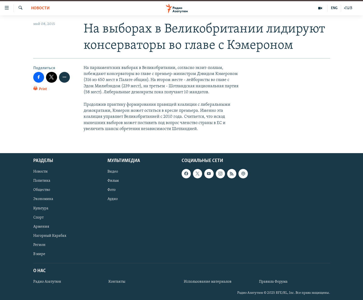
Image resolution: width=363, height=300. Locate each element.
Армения (41, 227)
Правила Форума (273, 282)
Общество (41, 190)
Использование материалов (207, 282)
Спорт (38, 217)
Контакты (116, 282)
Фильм (113, 181)
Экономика (43, 199)
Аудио (112, 199)
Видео (112, 172)
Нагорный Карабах (49, 236)
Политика (41, 181)
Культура (40, 208)
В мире (39, 254)
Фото (111, 190)
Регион (39, 245)
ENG (334, 8)
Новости (40, 8)
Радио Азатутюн (47, 282)
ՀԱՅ (348, 8)
